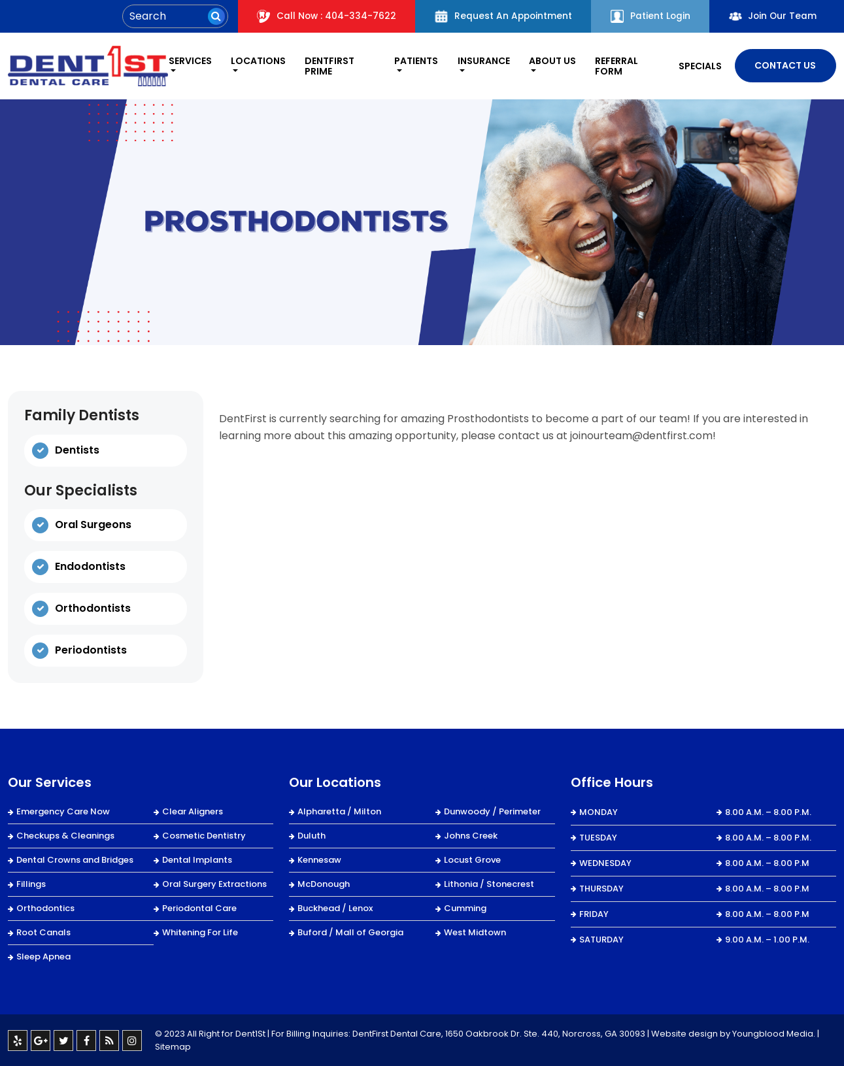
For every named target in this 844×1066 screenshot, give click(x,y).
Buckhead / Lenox (335, 907)
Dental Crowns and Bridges (74, 859)
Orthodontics (45, 907)
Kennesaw (319, 859)
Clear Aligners (192, 811)
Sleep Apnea (43, 956)
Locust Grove (472, 859)
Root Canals (43, 931)
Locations (256, 61)
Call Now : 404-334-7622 (319, 16)
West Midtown (475, 931)
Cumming (465, 907)
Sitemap (173, 1046)
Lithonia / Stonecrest (489, 883)
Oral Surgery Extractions (214, 883)
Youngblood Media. (773, 1033)
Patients (414, 61)
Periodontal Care (199, 907)
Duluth (311, 835)
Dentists (77, 449)
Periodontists (91, 650)
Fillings (31, 883)
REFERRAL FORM (615, 65)
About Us (551, 61)
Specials (699, 65)
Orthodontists (93, 608)
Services (187, 61)
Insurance (482, 61)
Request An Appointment (498, 16)
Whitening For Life (200, 931)
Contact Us (785, 65)
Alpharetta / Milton (339, 811)
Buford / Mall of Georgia (350, 931)
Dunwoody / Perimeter (492, 811)
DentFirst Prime (327, 65)
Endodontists (90, 566)
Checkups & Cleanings (65, 835)
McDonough (323, 883)
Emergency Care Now (63, 811)
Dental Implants (197, 859)
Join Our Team (772, 16)
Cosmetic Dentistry (204, 835)
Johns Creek (471, 835)
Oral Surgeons (93, 524)
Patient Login (647, 16)
